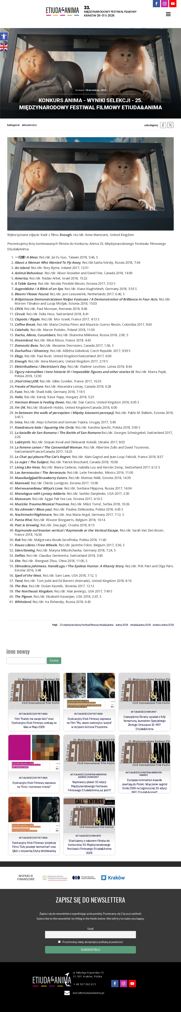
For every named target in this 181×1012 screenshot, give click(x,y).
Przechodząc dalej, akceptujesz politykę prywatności (90, 941)
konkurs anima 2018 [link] (163, 624)
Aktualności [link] (29, 125)
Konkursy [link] (151, 711)
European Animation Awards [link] (150, 774)
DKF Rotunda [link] (40, 713)
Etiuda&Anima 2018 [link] (140, 624)
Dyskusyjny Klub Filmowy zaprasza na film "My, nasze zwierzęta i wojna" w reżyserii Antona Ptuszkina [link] (89, 723)
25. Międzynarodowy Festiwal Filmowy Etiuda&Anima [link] (86, 624)
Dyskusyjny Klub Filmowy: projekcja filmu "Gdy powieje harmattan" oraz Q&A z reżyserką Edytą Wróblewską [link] (34, 847)
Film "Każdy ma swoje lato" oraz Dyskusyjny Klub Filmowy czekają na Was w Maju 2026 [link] (33, 723)
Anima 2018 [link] (122, 624)
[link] (4, 36)
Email (90, 928)
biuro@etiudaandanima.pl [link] (88, 993)
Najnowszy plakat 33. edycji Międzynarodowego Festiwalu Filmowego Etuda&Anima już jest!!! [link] (89, 786)
